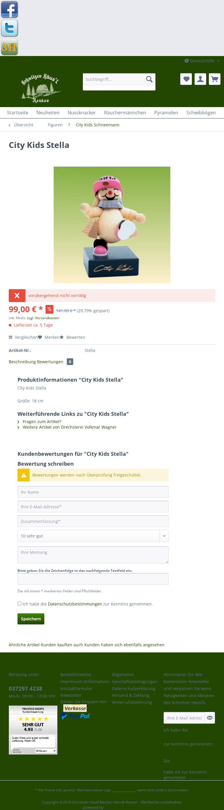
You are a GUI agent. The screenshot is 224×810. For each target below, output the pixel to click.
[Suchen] (149, 79)
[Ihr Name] (93, 492)
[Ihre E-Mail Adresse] (184, 718)
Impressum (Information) (84, 681)
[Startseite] (17, 112)
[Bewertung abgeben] (93, 536)
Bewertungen (55, 361)
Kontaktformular (76, 688)
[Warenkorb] (214, 79)
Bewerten (72, 337)
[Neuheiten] (48, 112)
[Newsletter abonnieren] (210, 718)
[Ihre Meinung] (93, 554)
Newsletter (71, 695)
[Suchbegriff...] (119, 79)
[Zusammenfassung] (93, 521)
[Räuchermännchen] (125, 112)
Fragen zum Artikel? (39, 421)
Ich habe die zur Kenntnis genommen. (87, 604)
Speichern (31, 619)
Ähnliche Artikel (24, 644)
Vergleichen (23, 337)
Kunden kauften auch (62, 644)
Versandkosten (124, 790)
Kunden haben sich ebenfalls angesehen (124, 644)
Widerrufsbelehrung (132, 702)
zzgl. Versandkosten (43, 317)
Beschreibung (22, 361)
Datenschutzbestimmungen (75, 604)
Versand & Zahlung (130, 695)
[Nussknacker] (82, 112)
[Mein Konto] (200, 79)
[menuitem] (119, 81)
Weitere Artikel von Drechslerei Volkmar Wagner (67, 427)
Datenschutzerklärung (133, 688)
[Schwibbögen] (201, 112)
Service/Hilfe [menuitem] (200, 61)
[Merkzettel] (186, 79)
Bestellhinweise (75, 674)
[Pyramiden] (166, 112)
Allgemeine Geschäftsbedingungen (135, 678)
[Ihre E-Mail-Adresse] (93, 506)
